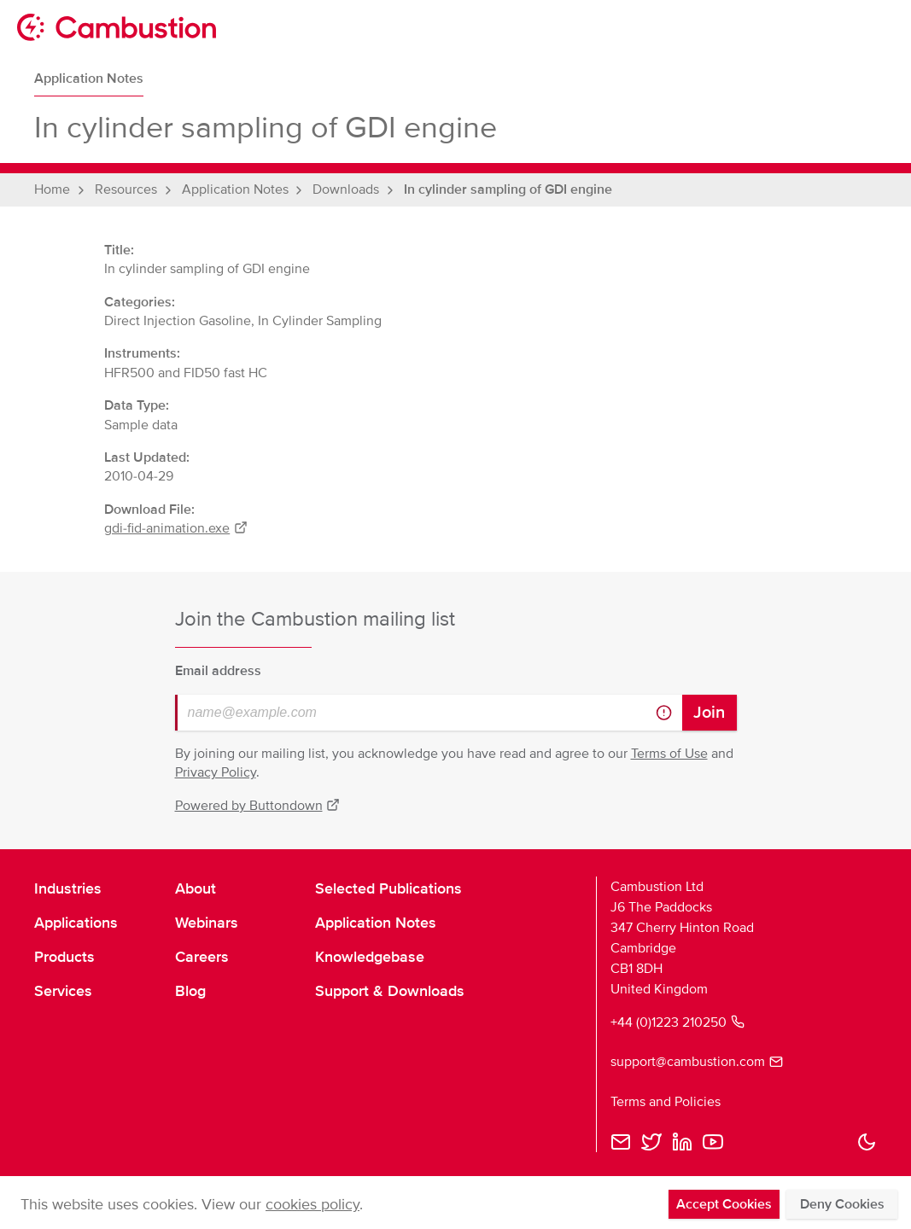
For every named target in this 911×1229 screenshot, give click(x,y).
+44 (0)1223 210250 (677, 1022)
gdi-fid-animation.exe (176, 528)
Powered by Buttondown (258, 805)
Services (63, 990)
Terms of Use (669, 753)
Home (52, 189)
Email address (218, 670)
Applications (76, 922)
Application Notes (88, 78)
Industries (68, 888)
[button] (866, 1142)
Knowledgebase (369, 956)
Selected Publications (388, 888)
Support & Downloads (389, 990)
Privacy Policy (215, 772)
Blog (190, 990)
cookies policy (312, 1204)
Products (64, 956)
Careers (202, 956)
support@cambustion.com (696, 1061)
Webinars (206, 922)
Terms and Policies (665, 1101)
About (195, 888)
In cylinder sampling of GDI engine (508, 189)
